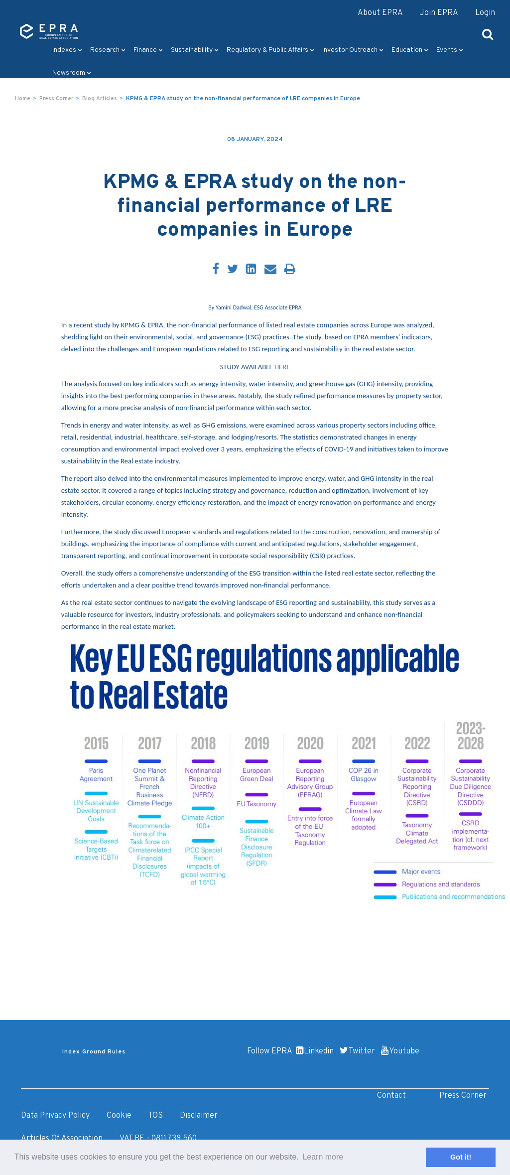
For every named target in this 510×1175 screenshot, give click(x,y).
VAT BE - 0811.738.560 (158, 1139)
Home (22, 98)
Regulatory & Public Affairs (270, 50)
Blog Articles (99, 98)
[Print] (289, 270)
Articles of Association (62, 1139)
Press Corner (56, 98)
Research (108, 50)
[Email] (270, 270)
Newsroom (71, 73)
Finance (148, 50)
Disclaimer (199, 1116)
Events (449, 50)
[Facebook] (215, 270)
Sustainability (195, 50)
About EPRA (380, 13)
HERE (282, 366)
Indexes (67, 50)
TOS (155, 1116)
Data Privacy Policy (55, 1116)
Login (485, 13)
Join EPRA (439, 13)
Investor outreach (352, 50)
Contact (391, 1096)
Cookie (119, 1116)
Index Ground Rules (94, 1052)
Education (409, 50)
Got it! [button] (460, 1157)
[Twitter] (232, 270)
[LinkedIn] (251, 270)
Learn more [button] (322, 1157)
